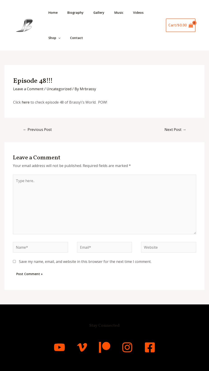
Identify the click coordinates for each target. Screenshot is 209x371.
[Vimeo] (82, 347)
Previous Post (37, 129)
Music (122, 12)
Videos (143, 12)
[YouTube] (59, 347)
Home (53, 12)
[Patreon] (104, 347)
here (26, 102)
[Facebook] (149, 347)
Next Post (175, 129)
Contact (78, 38)
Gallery (101, 12)
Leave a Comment (28, 88)
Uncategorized (59, 88)
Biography (77, 12)
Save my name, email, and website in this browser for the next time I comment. (85, 261)
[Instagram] (127, 347)
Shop (55, 38)
